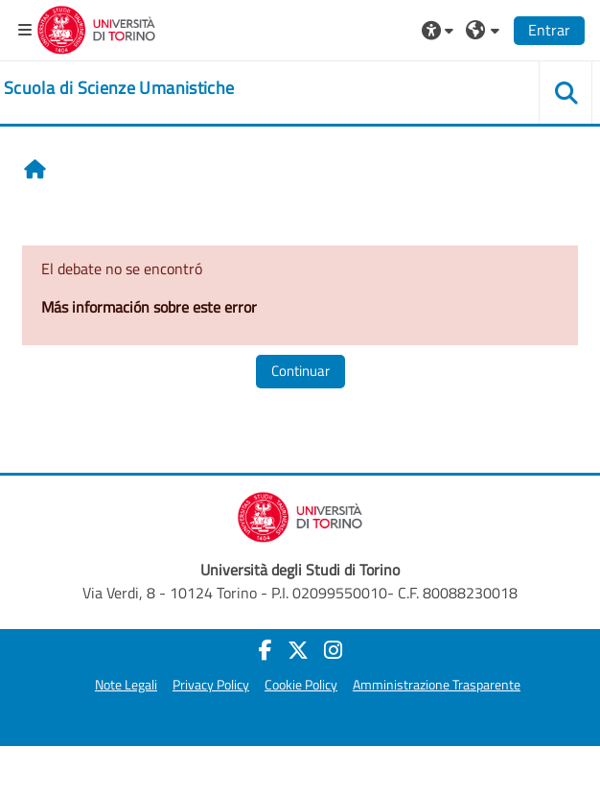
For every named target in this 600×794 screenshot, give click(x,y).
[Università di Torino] (96, 27)
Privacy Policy (211, 684)
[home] (119, 88)
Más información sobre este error (149, 306)
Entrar (549, 29)
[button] (440, 29)
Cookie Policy (301, 684)
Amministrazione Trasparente (436, 684)
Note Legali (126, 684)
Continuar (300, 371)
